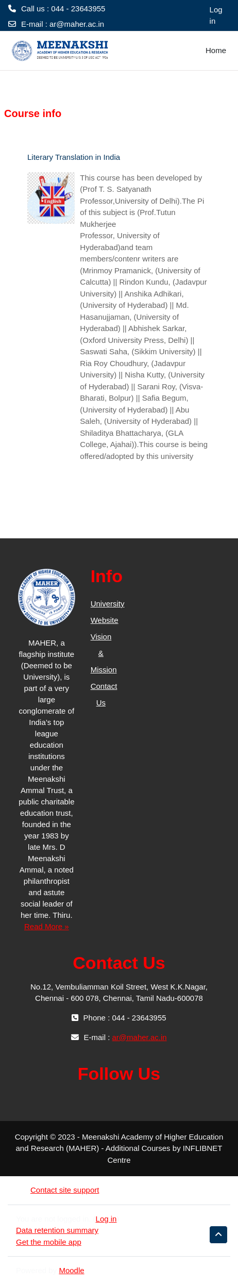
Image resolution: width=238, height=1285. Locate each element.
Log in (216, 15)
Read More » (46, 926)
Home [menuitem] (216, 50)
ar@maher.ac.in (76, 24)
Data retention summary (57, 1230)
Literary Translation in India (73, 157)
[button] (218, 1235)
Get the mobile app (48, 1242)
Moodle (71, 1270)
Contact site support (57, 1189)
